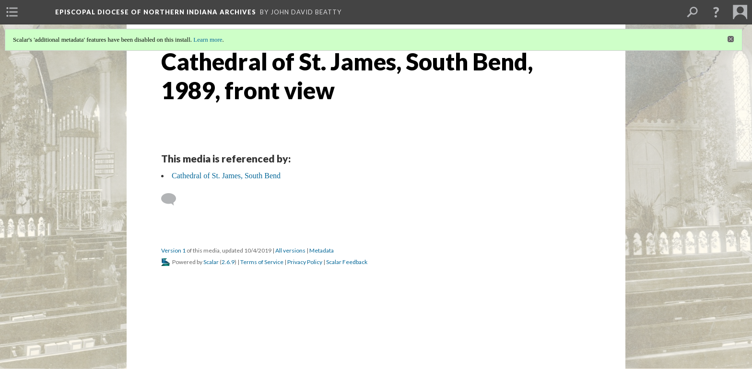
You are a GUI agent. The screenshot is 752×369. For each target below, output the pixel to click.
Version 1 (173, 250)
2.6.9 (228, 261)
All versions (290, 250)
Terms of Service (261, 261)
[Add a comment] (173, 199)
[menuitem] (12, 12)
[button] (716, 12)
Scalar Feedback (346, 261)
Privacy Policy (304, 261)
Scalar (211, 261)
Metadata (321, 250)
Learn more (207, 39)
